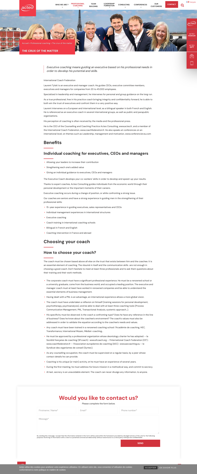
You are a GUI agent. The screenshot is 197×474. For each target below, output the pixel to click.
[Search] (182, 5)
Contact (171, 4)
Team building (93, 5)
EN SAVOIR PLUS (167, 468)
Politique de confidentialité (132, 453)
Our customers (156, 5)
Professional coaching (40, 43)
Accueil (25, 43)
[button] (62, 7)
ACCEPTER (150, 468)
